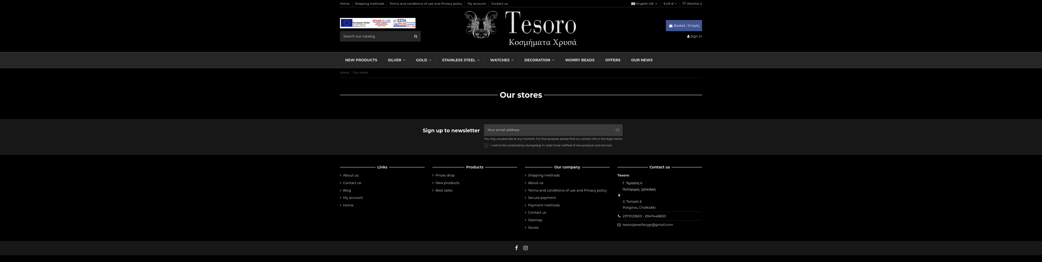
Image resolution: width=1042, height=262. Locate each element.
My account (477, 3)
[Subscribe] (617, 130)
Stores (533, 227)
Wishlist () (692, 3)
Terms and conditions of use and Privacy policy (426, 3)
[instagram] (525, 248)
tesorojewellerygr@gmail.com (648, 225)
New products (448, 183)
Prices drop (445, 175)
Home (345, 3)
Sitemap (535, 220)
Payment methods (544, 205)
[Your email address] (548, 130)
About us (350, 175)
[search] (416, 36)
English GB (644, 3)
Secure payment (542, 198)
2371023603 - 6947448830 (644, 216)
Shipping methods (370, 3)
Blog (347, 190)
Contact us (499, 3)
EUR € (670, 3)
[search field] (380, 36)
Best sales (444, 190)
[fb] (516, 248)
